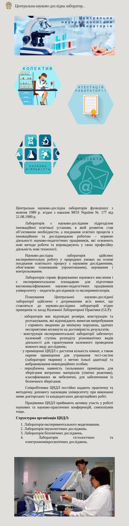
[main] (64, 326)
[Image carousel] (64, 489)
